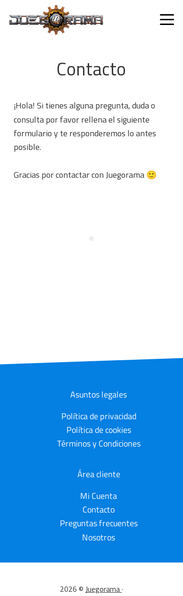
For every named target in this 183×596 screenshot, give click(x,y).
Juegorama (103, 589)
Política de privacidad (98, 415)
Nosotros (98, 536)
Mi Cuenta (98, 495)
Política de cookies (99, 429)
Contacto (99, 509)
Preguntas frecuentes (99, 523)
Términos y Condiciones (99, 443)
